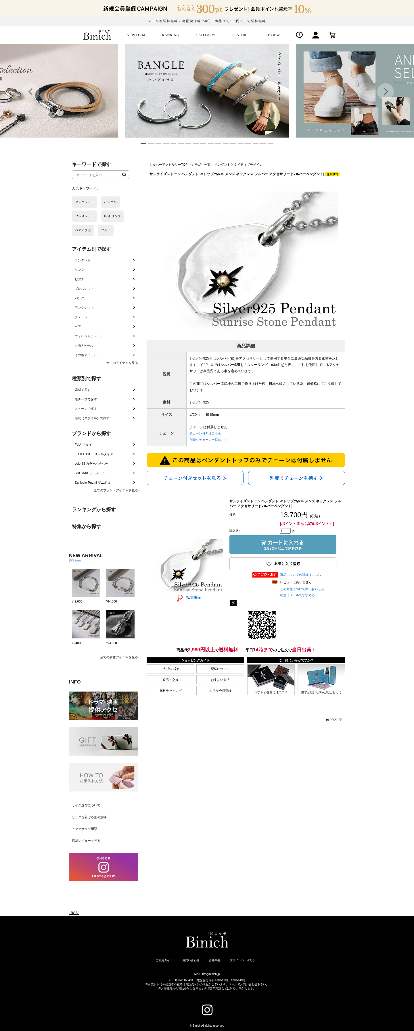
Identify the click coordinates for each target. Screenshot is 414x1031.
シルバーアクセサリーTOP (168, 164)
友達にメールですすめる (297, 595)
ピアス (79, 279)
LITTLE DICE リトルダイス (94, 454)
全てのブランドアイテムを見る (116, 490)
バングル (81, 298)
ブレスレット (84, 288)
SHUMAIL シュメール (90, 473)
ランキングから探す (94, 509)
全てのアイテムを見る (122, 362)
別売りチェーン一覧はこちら (210, 439)
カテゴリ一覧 (200, 164)
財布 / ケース (84, 345)
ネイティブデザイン (248, 164)
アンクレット (84, 307)
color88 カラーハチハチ (91, 463)
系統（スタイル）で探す (92, 418)
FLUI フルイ (83, 444)
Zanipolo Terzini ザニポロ (92, 482)
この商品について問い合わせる (302, 589)
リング (79, 269)
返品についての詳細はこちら (300, 574)
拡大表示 (187, 597)
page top (336, 719)
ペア (78, 326)
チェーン (81, 317)
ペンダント (83, 260)
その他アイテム (86, 355)
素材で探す (83, 389)
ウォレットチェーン (89, 336)
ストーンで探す (86, 408)
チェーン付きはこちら (205, 433)
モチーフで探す (86, 399)
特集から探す (86, 526)
